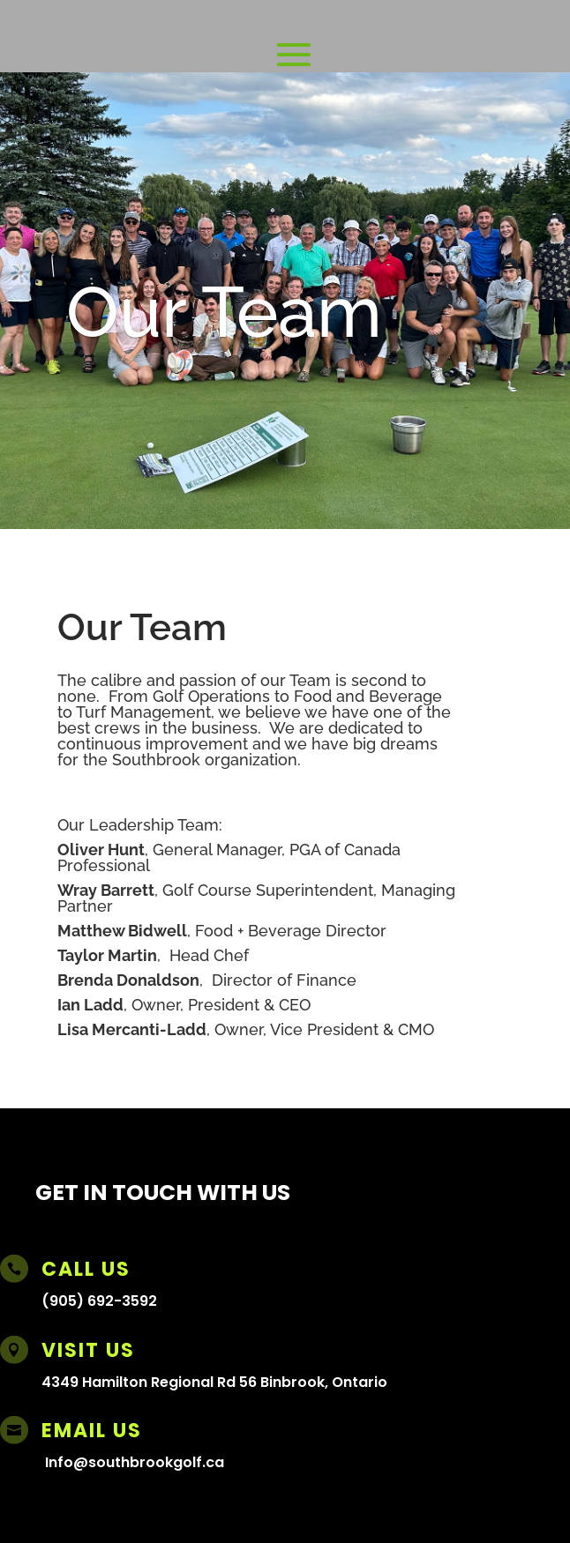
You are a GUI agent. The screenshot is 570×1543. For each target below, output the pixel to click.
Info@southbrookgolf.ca (134, 1462)
